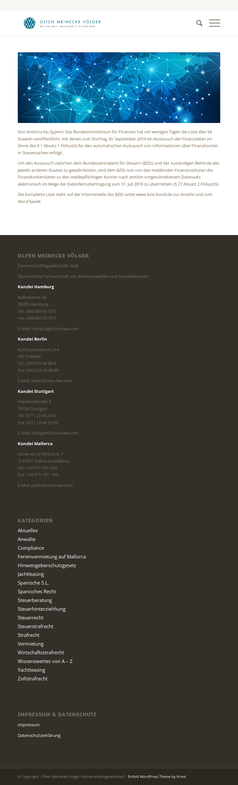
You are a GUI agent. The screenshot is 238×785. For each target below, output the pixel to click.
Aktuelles (28, 530)
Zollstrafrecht (32, 678)
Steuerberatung (35, 600)
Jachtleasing (31, 574)
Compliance (31, 548)
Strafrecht (28, 635)
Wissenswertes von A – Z (45, 661)
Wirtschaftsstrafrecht (41, 652)
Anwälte (27, 539)
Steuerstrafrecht (35, 626)
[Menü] (211, 23)
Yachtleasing (31, 670)
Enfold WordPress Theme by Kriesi (157, 776)
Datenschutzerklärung (39, 735)
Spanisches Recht (37, 591)
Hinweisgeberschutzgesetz (47, 565)
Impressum (29, 725)
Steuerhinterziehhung (42, 609)
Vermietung (31, 643)
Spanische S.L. (33, 582)
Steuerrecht (30, 617)
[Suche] (196, 23)
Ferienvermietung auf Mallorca (52, 556)
